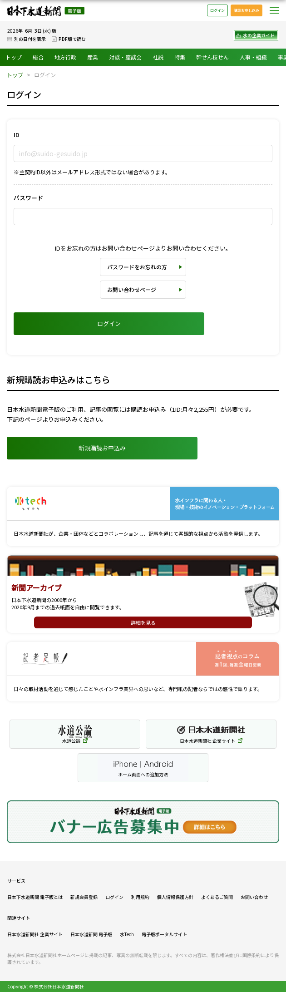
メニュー (274, 10)
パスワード (28, 197)
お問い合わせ (254, 896)
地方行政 (65, 57)
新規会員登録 (84, 896)
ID (17, 134)
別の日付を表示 (30, 38)
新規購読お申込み (102, 448)
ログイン (217, 10)
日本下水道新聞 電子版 (45, 10)
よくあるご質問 (217, 896)
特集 (179, 57)
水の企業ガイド (259, 35)
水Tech (127, 934)
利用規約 (140, 896)
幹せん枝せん (212, 57)
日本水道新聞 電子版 (91, 934)
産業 (92, 57)
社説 (158, 57)
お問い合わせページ (131, 289)
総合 (38, 57)
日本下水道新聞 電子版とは (35, 896)
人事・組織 (253, 57)
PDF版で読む (72, 38)
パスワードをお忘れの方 (137, 267)
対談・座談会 (125, 57)
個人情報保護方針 (175, 896)
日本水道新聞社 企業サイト (35, 934)
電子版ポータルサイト (164, 934)
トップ (13, 57)
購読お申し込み (246, 10)
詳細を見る (143, 622)
